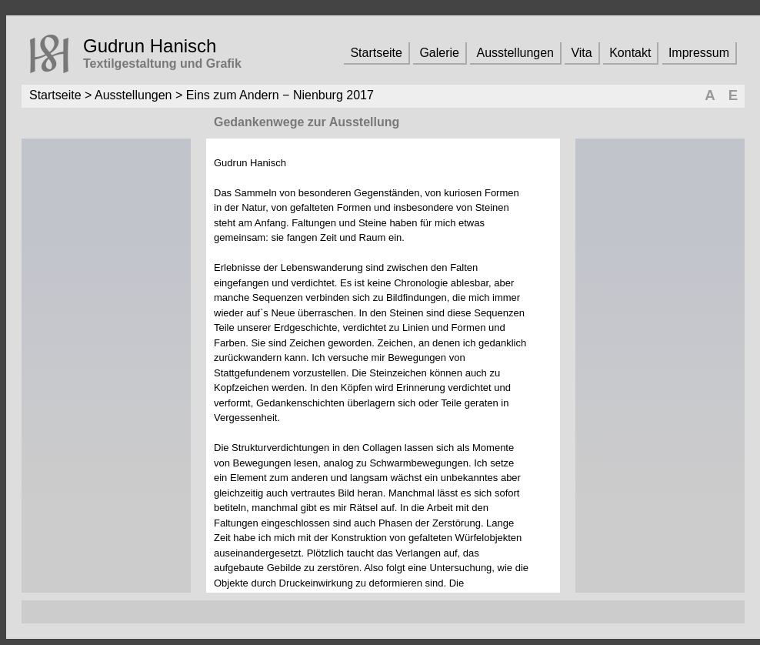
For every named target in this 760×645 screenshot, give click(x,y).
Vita (581, 52)
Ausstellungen (515, 52)
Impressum (698, 52)
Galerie (439, 52)
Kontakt (630, 52)
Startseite (376, 52)
